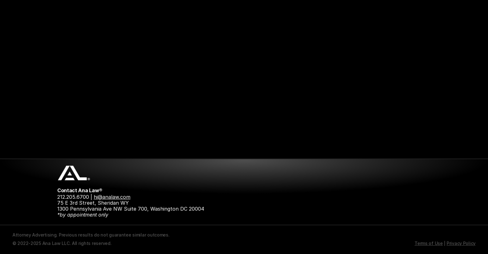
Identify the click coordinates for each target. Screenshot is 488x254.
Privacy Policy (461, 243)
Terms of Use (429, 243)
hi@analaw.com (112, 197)
